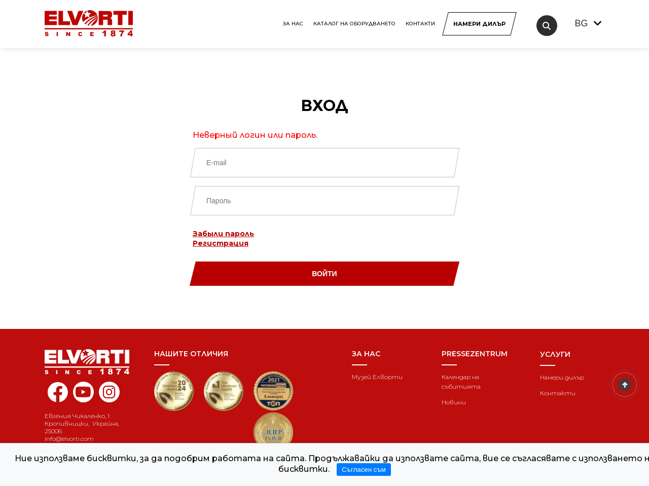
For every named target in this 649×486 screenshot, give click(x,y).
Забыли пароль (223, 233)
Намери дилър (562, 377)
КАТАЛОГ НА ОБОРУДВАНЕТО (354, 23)
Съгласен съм (364, 469)
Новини (454, 402)
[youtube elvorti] (83, 392)
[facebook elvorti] (57, 397)
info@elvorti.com (69, 438)
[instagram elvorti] (109, 392)
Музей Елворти (377, 377)
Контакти (420, 23)
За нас (293, 23)
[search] (546, 25)
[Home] (92, 362)
